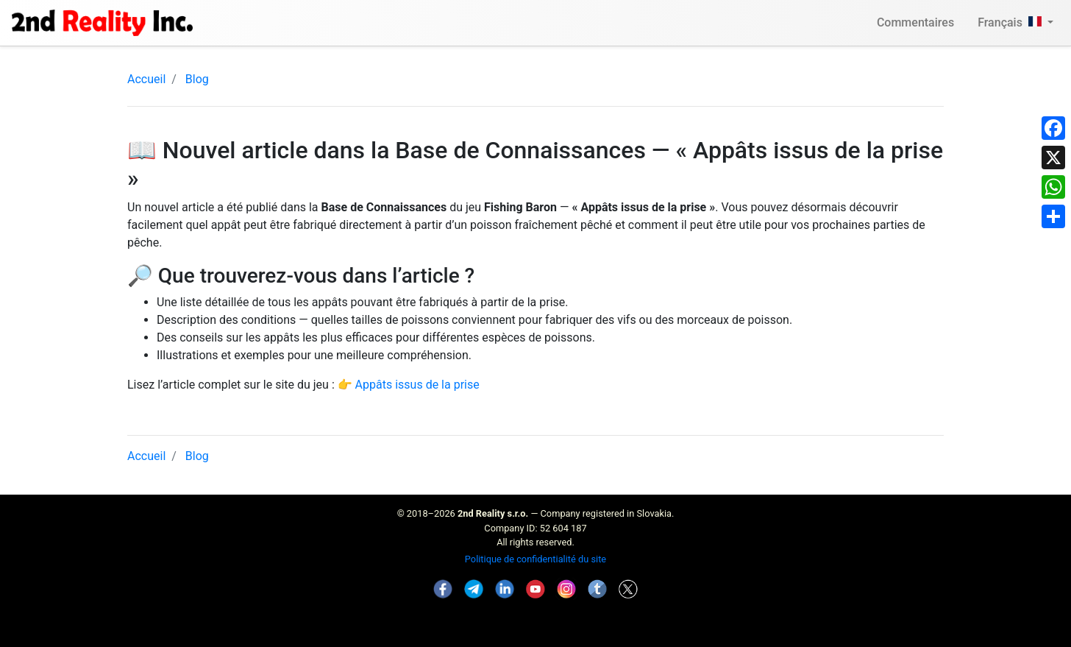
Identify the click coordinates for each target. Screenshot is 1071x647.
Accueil (146, 79)
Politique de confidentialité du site (535, 559)
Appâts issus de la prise (417, 385)
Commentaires (915, 22)
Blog (197, 79)
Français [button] (1011, 22)
